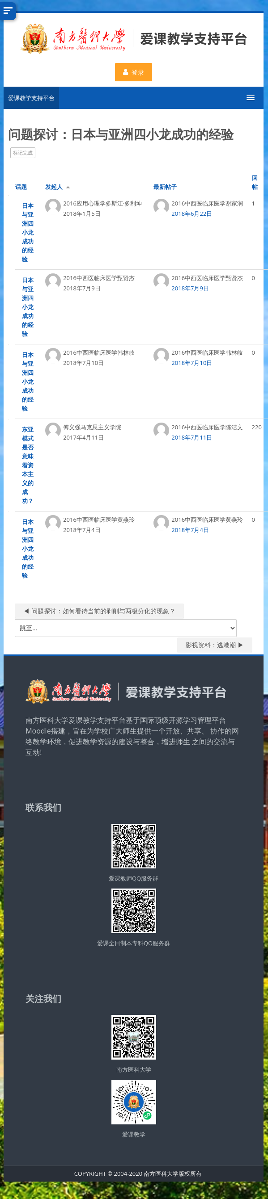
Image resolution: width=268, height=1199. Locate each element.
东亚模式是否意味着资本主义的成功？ (27, 465)
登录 (133, 72)
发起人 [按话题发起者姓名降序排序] (53, 187)
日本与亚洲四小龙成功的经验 (27, 232)
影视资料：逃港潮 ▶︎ (215, 645)
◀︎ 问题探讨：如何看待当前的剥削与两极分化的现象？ (99, 611)
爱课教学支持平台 (31, 98)
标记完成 (22, 152)
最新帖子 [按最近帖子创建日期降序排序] (164, 187)
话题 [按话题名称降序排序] (20, 187)
